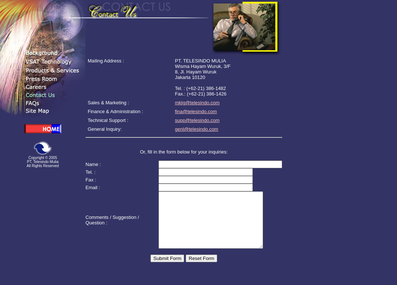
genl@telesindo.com (196, 129)
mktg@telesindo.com (197, 102)
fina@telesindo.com (196, 111)
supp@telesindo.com (197, 120)
